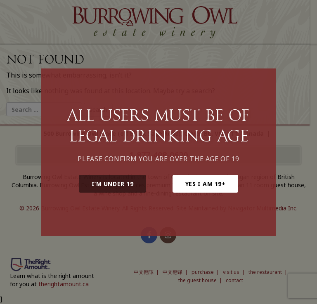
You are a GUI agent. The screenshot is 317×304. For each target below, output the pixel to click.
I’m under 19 (113, 184)
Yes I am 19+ (205, 184)
